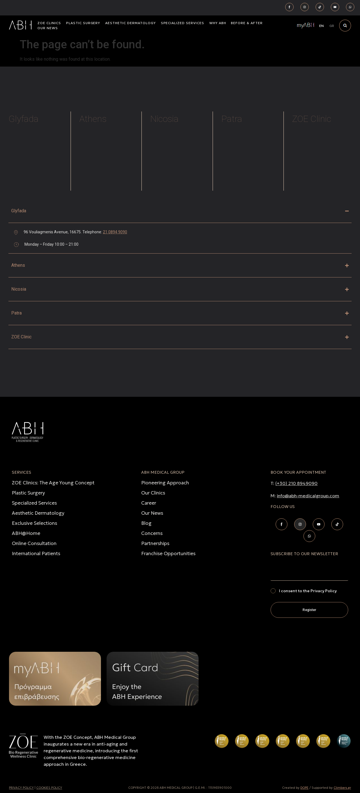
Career (148, 503)
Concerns (152, 533)
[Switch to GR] (332, 25)
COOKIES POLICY (49, 788)
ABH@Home (26, 533)
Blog (146, 523)
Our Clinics (153, 493)
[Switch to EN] (321, 25)
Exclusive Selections (34, 523)
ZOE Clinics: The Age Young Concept (53, 483)
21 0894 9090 (115, 232)
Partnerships (155, 543)
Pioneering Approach (165, 483)
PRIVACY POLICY (21, 788)
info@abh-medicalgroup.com (308, 495)
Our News (152, 513)
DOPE (304, 788)
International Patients (36, 553)
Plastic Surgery (28, 493)
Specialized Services (34, 503)
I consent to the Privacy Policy (308, 590)
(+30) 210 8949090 (296, 483)
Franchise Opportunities (168, 553)
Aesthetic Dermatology (38, 513)
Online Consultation (34, 543)
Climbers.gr (342, 788)
